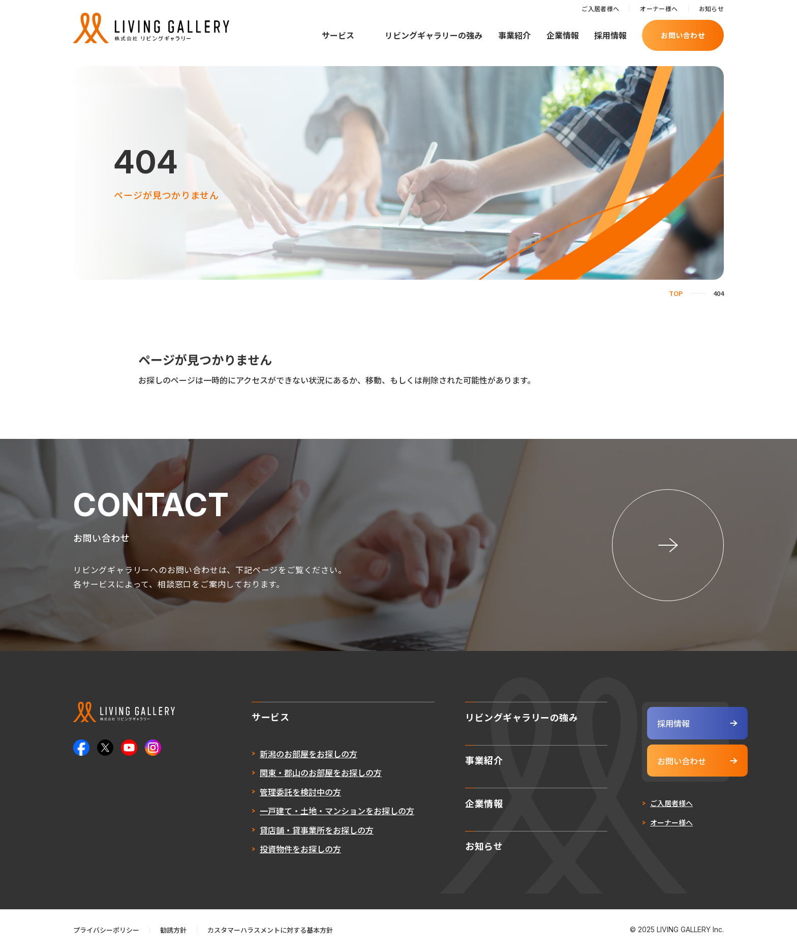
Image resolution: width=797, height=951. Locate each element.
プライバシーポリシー (106, 931)
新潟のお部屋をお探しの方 (283, 755)
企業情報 (562, 35)
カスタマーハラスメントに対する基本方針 (270, 931)
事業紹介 (514, 35)
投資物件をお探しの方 (275, 850)
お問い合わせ (683, 35)
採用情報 (610, 35)
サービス (338, 35)
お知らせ (711, 8)
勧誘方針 (173, 931)
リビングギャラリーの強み (433, 35)
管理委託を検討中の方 (275, 793)
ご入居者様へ (600, 8)
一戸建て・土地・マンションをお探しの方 (312, 812)
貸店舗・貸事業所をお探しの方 (292, 831)
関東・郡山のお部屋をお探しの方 (296, 774)
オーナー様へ (659, 8)
